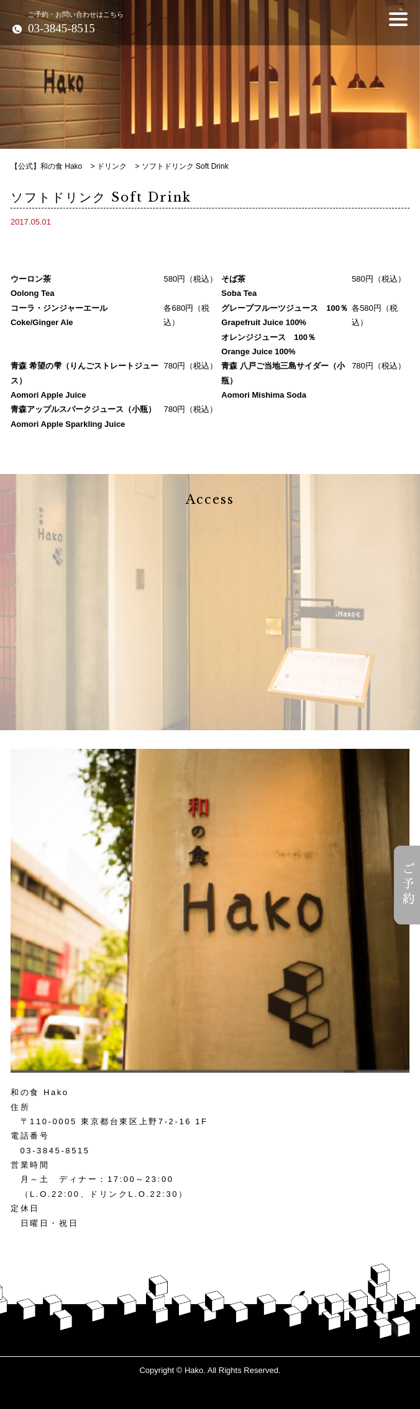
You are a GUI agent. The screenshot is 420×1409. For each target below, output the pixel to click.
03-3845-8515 (55, 1150)
